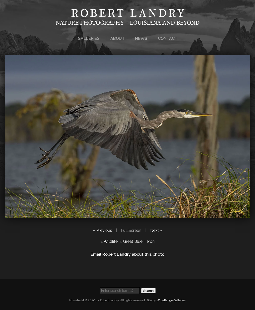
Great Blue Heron (139, 241)
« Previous (102, 230)
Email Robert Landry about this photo (127, 254)
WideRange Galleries (171, 300)
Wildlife (111, 241)
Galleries (89, 38)
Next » (156, 230)
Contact (167, 38)
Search (148, 291)
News (141, 38)
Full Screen (131, 230)
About (117, 38)
